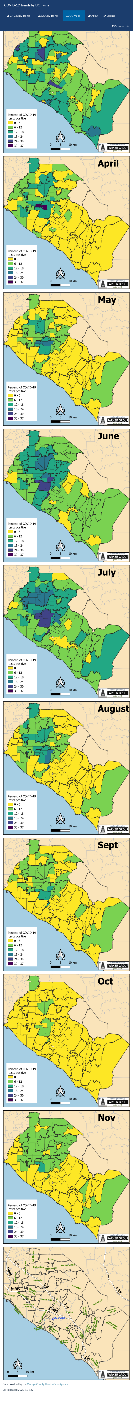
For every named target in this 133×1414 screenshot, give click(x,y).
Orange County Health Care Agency (47, 1384)
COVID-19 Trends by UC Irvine (26, 5)
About (93, 15)
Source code (120, 26)
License (109, 15)
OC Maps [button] (74, 15)
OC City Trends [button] (49, 15)
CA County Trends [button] (20, 15)
